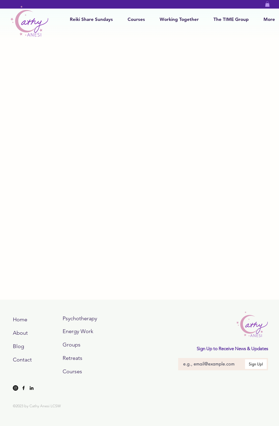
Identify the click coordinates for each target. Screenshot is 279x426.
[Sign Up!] (256, 364)
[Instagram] (15, 388)
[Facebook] (23, 388)
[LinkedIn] (31, 388)
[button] (267, 4)
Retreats (72, 358)
